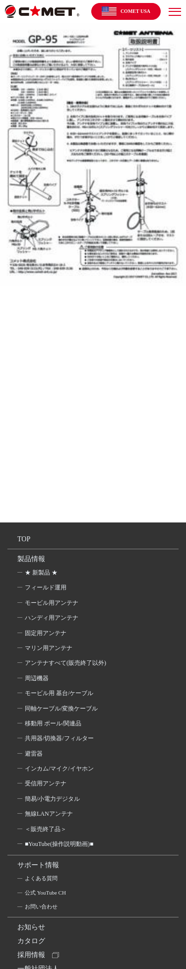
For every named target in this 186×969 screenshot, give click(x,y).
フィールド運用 (45, 587)
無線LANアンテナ (49, 813)
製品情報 (31, 559)
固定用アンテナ (45, 633)
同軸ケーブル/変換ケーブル (61, 708)
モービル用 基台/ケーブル (59, 693)
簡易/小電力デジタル (52, 798)
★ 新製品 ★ (41, 572)
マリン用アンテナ (48, 648)
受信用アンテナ (45, 783)
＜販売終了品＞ (45, 829)
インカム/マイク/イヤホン (59, 768)
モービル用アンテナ (51, 602)
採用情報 (31, 955)
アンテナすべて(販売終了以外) (65, 662)
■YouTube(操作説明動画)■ (59, 843)
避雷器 (34, 753)
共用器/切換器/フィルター (59, 738)
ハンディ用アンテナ (51, 617)
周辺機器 (37, 678)
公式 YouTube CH (45, 893)
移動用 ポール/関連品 (53, 723)
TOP (23, 539)
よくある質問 (41, 878)
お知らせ (31, 927)
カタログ (31, 941)
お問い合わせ (41, 906)
